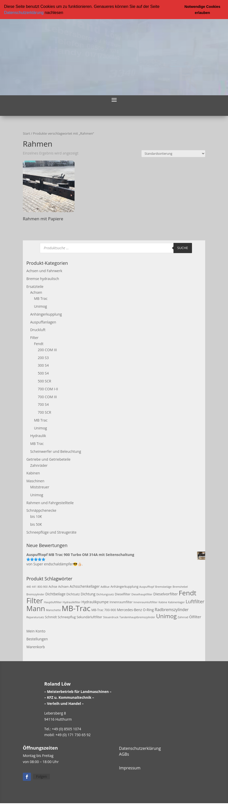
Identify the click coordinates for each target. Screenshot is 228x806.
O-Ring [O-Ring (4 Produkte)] (148, 609)
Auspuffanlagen (43, 321)
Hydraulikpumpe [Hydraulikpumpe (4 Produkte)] (95, 601)
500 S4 (43, 373)
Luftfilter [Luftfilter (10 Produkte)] (195, 601)
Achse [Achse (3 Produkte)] (52, 586)
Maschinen (35, 480)
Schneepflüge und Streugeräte (51, 532)
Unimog (40, 306)
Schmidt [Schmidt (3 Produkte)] (51, 617)
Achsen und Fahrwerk (44, 270)
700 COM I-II (48, 388)
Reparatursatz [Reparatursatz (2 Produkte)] (35, 617)
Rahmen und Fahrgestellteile (50, 502)
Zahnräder (39, 465)
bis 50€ (36, 524)
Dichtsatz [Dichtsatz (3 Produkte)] (73, 594)
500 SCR (44, 380)
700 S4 (43, 404)
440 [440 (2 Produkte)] (28, 586)
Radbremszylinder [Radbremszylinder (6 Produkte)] (172, 609)
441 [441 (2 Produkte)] (34, 586)
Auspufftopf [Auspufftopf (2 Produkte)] (146, 586)
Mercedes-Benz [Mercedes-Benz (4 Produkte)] (129, 609)
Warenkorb (35, 646)
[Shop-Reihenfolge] (173, 153)
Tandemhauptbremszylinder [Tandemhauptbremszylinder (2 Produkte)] (137, 617)
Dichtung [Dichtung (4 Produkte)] (88, 594)
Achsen (36, 292)
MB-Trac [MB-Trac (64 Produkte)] (76, 608)
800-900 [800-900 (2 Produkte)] (43, 586)
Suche (182, 247)
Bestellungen (37, 639)
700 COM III (47, 396)
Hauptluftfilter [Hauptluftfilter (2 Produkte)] (53, 602)
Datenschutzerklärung (24, 12)
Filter (34, 337)
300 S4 (43, 365)
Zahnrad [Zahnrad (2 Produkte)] (183, 617)
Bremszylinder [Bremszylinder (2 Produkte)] (35, 594)
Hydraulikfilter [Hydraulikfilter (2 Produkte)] (72, 602)
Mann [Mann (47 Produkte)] (35, 608)
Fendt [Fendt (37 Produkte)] (187, 592)
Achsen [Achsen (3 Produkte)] (63, 586)
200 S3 (43, 357)
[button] (65, 13)
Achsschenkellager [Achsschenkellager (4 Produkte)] (84, 586)
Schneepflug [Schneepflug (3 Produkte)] (67, 617)
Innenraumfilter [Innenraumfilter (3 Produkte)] (121, 602)
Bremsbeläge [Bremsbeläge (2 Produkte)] (163, 586)
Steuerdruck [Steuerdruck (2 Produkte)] (111, 617)
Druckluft (37, 329)
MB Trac (40, 298)
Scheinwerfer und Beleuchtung (55, 451)
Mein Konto (35, 631)
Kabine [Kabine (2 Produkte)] (163, 602)
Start (26, 133)
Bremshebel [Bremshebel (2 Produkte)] (180, 586)
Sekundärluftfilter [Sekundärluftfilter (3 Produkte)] (89, 617)
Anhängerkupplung (46, 314)
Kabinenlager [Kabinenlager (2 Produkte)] (176, 602)
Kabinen (33, 473)
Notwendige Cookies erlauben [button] (202, 10)
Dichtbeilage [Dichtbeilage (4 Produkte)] (55, 594)
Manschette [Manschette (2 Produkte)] (53, 610)
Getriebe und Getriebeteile (48, 459)
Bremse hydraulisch (42, 278)
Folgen (41, 776)
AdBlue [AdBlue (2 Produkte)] (104, 586)
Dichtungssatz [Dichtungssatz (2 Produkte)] (105, 594)
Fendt (38, 343)
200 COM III (47, 349)
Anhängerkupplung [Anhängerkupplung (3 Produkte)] (124, 586)
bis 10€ (36, 516)
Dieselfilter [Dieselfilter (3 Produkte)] (123, 594)
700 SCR (44, 412)
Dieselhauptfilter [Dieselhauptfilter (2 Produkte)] (141, 594)
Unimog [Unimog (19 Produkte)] (166, 616)
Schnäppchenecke (41, 510)
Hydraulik (38, 435)
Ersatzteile (34, 286)
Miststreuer (39, 487)
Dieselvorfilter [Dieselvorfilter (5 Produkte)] (165, 593)
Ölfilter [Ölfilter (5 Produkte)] (195, 616)
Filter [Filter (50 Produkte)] (34, 600)
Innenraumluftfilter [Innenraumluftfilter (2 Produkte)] (145, 602)
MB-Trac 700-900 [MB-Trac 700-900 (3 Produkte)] (103, 610)
